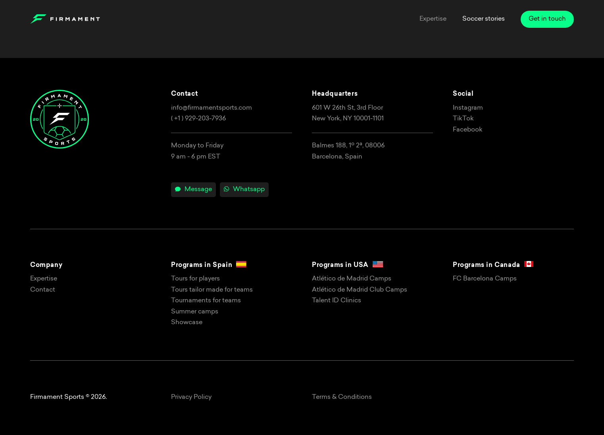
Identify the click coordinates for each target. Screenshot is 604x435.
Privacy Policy (191, 397)
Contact (42, 290)
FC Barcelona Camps (485, 279)
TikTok (463, 119)
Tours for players (195, 279)
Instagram (468, 108)
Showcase (186, 322)
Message (193, 189)
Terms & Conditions (342, 397)
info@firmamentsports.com (211, 108)
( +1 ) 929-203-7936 (198, 119)
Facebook (468, 130)
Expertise (43, 279)
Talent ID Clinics (336, 301)
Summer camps (194, 312)
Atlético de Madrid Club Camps (359, 290)
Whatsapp (244, 189)
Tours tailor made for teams (212, 290)
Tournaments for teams (206, 301)
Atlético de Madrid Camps (351, 279)
